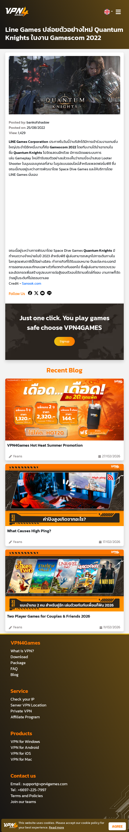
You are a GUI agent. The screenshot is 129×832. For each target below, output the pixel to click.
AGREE (117, 826)
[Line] (48, 293)
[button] (108, 12)
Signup (64, 341)
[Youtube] (41, 293)
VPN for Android (25, 747)
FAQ (14, 669)
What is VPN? (22, 651)
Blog (14, 674)
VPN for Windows (25, 741)
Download (19, 657)
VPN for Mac (21, 759)
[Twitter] (35, 293)
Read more (56, 827)
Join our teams (23, 802)
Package (18, 663)
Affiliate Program (25, 717)
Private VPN (21, 711)
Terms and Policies (27, 796)
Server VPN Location (28, 705)
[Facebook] (29, 293)
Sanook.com (31, 283)
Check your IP (22, 699)
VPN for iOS (21, 753)
